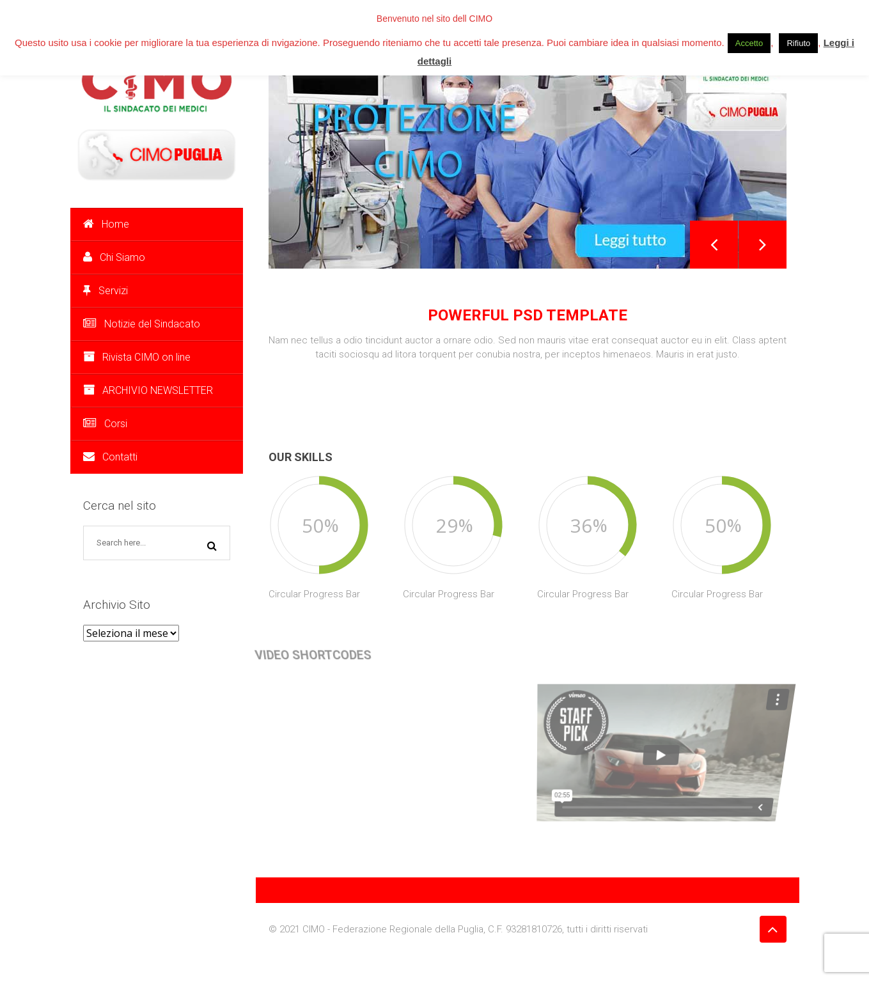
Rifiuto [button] (798, 43)
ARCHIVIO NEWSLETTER (148, 390)
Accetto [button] (749, 43)
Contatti (110, 457)
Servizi (105, 291)
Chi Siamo (114, 257)
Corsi (105, 424)
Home (106, 224)
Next (763, 245)
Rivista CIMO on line (137, 357)
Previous (714, 245)
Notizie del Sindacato (141, 324)
